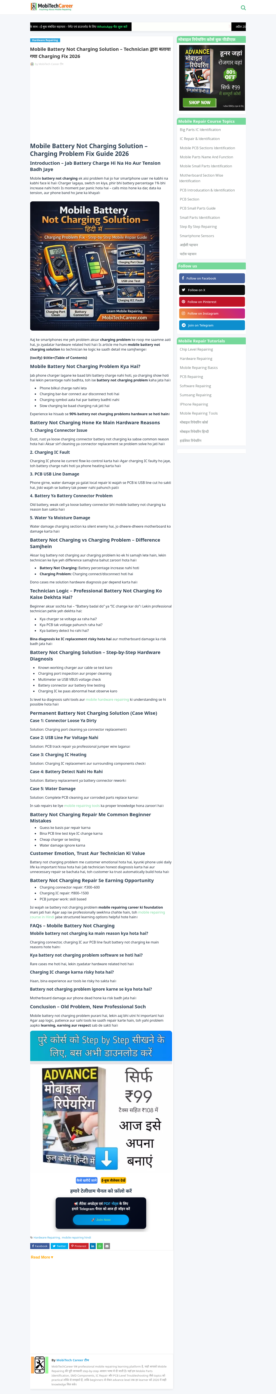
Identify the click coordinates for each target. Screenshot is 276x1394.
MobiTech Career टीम (51, 64)
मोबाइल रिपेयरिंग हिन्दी (194, 434)
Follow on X (194, 290)
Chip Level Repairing (196, 351)
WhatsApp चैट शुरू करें (119, 27)
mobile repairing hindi (76, 1237)
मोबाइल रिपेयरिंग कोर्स (194, 425)
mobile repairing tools (82, 805)
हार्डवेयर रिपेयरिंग (190, 443)
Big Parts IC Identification (200, 129)
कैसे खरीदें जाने (87, 1180)
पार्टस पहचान (188, 254)
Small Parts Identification (200, 217)
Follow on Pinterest (200, 303)
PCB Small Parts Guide (198, 208)
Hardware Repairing (47, 1237)
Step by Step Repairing (198, 226)
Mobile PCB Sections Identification (207, 148)
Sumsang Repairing (196, 397)
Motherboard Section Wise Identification (201, 178)
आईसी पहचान (189, 244)
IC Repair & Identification (200, 138)
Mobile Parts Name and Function (206, 157)
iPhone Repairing (194, 406)
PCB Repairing (191, 379)
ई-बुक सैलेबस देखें (113, 1180)
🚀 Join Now (101, 1219)
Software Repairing (195, 388)
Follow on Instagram (201, 315)
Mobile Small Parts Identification (206, 166)
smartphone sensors (197, 235)
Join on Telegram (198, 327)
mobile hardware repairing (108, 699)
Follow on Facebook (199, 278)
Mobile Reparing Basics (199, 370)
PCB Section (189, 199)
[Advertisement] (101, 103)
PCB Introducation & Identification (207, 190)
